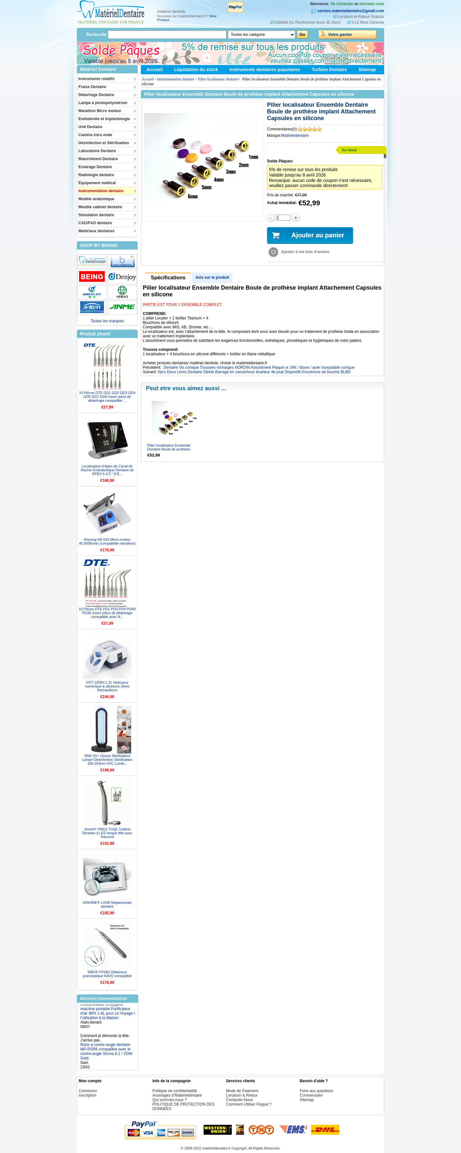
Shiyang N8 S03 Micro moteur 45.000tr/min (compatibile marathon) (107, 541)
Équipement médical (97, 183)
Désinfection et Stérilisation (103, 143)
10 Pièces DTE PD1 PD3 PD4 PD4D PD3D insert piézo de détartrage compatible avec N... (107, 613)
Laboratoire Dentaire (97, 151)
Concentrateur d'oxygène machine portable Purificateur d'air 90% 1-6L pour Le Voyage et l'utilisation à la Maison (108, 1015)
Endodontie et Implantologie (104, 119)
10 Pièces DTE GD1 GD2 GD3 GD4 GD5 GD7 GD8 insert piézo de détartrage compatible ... (107, 396)
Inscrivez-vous (372, 4)
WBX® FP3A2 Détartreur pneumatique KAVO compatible (107, 974)
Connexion (88, 1091)
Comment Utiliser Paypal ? (248, 1104)
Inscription (87, 1095)
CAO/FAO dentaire (95, 223)
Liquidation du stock (196, 69)
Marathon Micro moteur (99, 111)
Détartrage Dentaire (96, 95)
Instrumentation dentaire (101, 191)
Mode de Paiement (242, 1091)
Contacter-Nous (239, 1100)
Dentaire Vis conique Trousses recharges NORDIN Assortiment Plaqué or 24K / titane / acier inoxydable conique (259, 367)
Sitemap (367, 69)
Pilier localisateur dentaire (218, 79)
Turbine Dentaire (329, 69)
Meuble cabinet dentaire (100, 207)
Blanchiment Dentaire (98, 159)
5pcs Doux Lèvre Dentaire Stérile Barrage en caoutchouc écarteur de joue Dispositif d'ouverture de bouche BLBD (254, 372)
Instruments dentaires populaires (265, 69)
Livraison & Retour (242, 1095)
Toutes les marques (107, 321)
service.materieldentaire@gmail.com (351, 11)
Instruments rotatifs (96, 79)
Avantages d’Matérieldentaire (177, 1095)
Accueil (155, 69)
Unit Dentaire (90, 127)
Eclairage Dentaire (95, 167)
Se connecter (342, 4)
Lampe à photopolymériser (102, 103)
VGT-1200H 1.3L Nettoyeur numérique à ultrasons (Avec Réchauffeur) (107, 686)
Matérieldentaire (295, 135)
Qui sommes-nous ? (169, 1100)
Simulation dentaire (96, 215)
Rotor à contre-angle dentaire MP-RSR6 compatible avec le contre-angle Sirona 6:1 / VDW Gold (106, 1055)
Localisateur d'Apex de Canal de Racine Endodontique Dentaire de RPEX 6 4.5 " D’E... (107, 470)
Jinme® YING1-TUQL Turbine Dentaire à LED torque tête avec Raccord (107, 833)
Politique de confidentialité (174, 1091)
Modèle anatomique (96, 199)
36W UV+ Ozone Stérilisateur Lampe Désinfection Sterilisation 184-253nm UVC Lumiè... (107, 759)
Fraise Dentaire (92, 87)
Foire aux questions (316, 1091)
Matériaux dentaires (96, 231)
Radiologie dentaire (96, 175)
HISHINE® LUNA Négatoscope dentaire (107, 904)
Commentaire (311, 1095)
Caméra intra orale (95, 135)
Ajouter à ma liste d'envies (305, 252)
